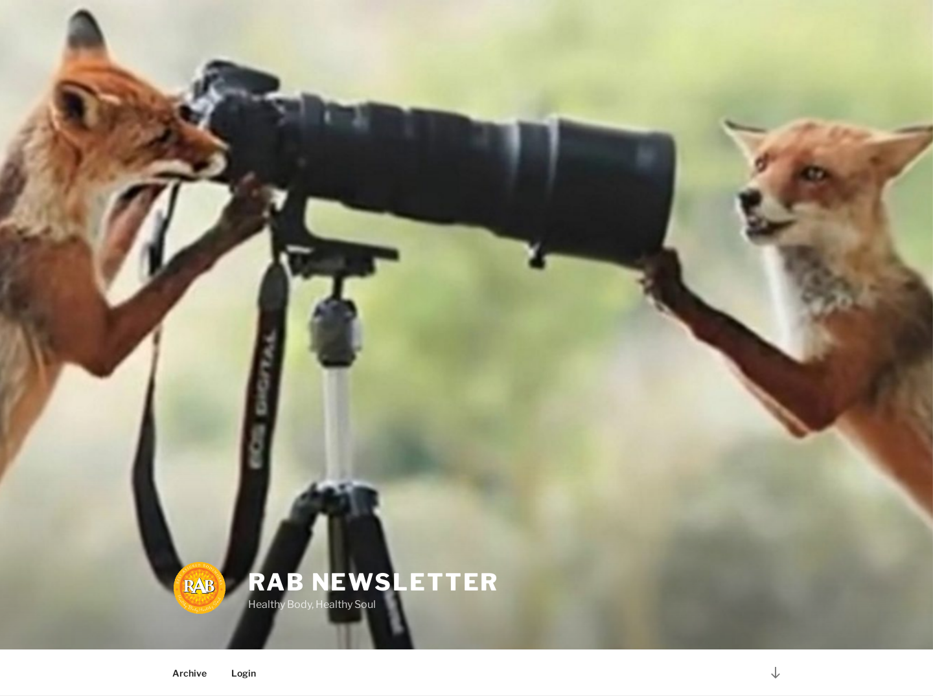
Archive (189, 673)
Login (243, 673)
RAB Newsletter (373, 582)
